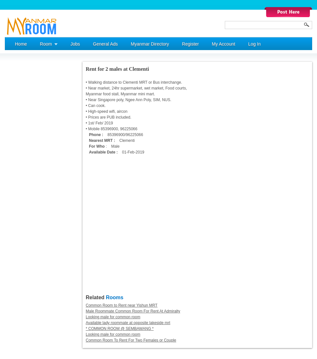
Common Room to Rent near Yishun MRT (122, 305)
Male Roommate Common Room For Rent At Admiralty (133, 311)
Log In (254, 44)
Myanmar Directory (150, 44)
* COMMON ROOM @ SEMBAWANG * (120, 328)
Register (190, 44)
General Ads (105, 44)
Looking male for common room (113, 317)
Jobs (75, 44)
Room (46, 44)
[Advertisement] (31, 159)
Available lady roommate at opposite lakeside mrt (128, 323)
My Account (223, 44)
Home (21, 44)
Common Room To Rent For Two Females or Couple (131, 340)
